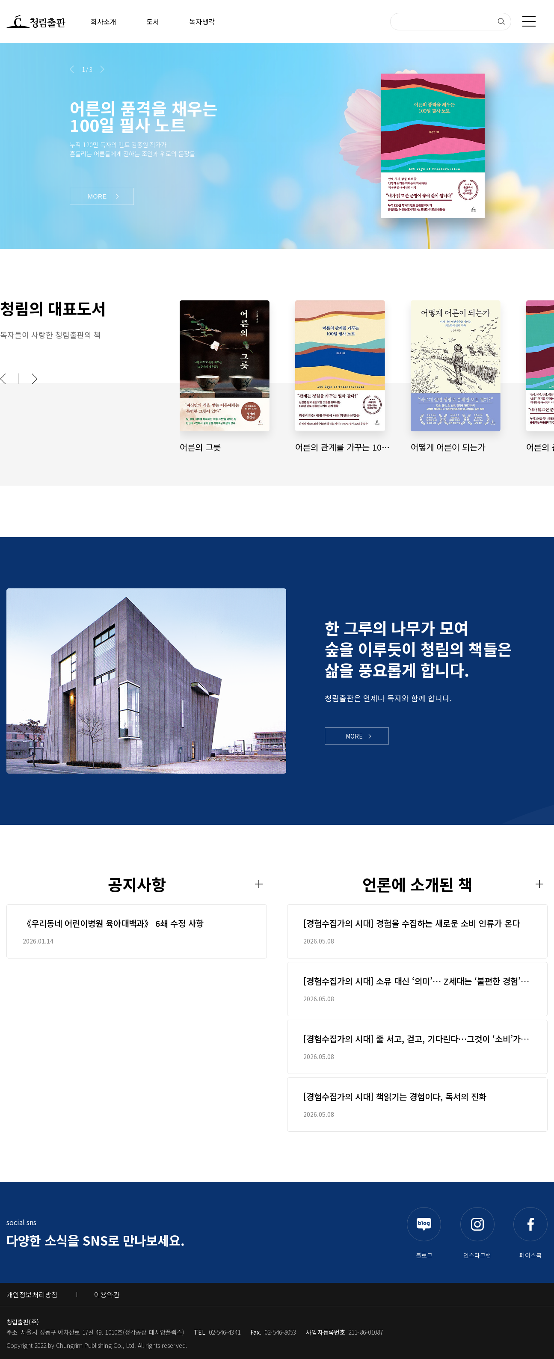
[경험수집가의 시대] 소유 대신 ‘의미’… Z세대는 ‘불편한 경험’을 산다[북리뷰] (415, 981)
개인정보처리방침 (32, 1294)
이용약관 (107, 1294)
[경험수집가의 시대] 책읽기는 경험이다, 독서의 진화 (394, 1096)
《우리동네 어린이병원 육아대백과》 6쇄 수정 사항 (113, 923)
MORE (354, 736)
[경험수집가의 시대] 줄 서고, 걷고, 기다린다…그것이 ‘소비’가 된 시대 (417, 1039)
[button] (72, 69)
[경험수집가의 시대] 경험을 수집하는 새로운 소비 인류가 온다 (411, 923)
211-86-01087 (365, 1332)
